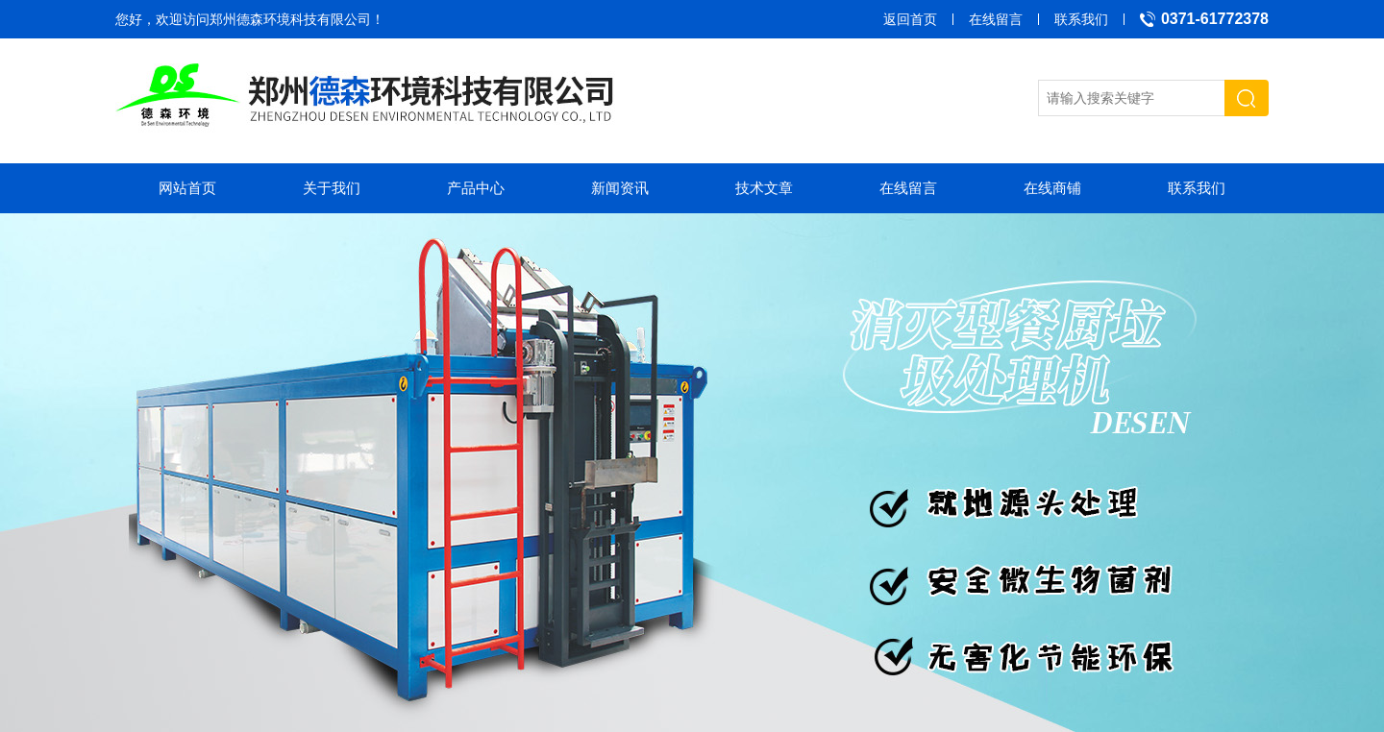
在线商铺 (1052, 188)
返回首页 (910, 19)
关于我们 (331, 188)
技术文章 (764, 188)
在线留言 (996, 19)
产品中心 (476, 188)
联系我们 (1081, 19)
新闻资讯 (620, 188)
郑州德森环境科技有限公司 (290, 19)
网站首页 (187, 188)
